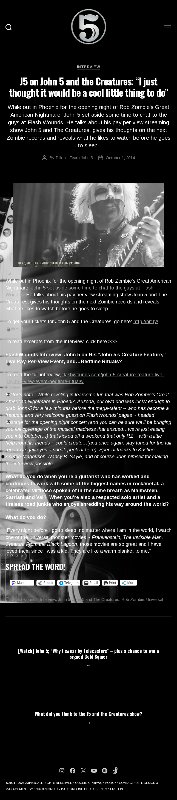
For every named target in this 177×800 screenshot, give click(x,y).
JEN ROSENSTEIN (110, 789)
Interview (88, 67)
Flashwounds (25, 599)
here (90, 449)
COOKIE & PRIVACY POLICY (95, 782)
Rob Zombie (132, 599)
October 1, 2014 (120, 157)
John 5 (64, 599)
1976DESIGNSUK (46, 789)
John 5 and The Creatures (95, 599)
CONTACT (126, 782)
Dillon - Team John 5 (74, 157)
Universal (154, 599)
